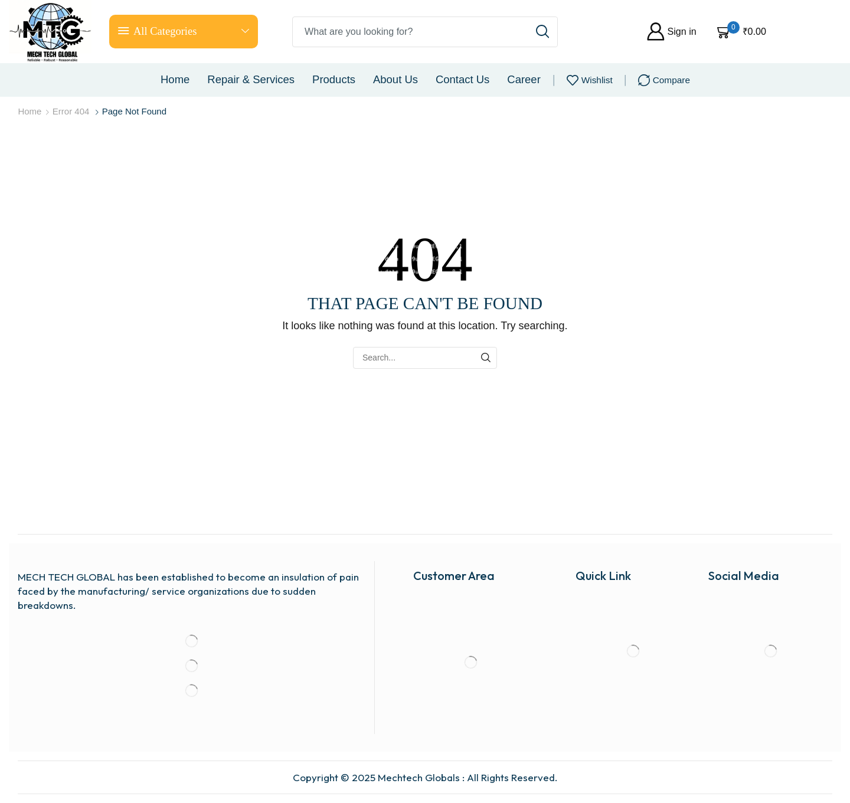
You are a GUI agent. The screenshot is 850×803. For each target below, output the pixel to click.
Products (333, 79)
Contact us (462, 79)
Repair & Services (251, 79)
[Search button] (542, 32)
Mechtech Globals (419, 777)
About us (395, 79)
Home (175, 79)
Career (523, 79)
